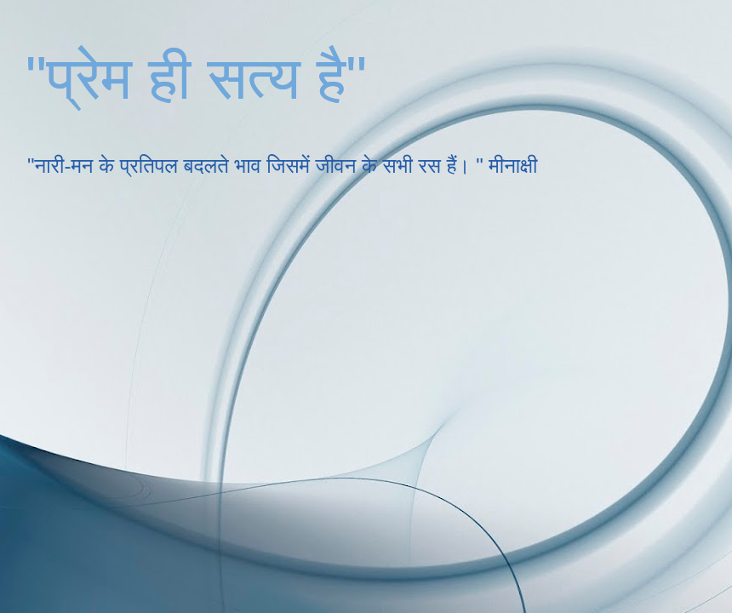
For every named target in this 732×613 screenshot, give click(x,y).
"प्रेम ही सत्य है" (196, 78)
